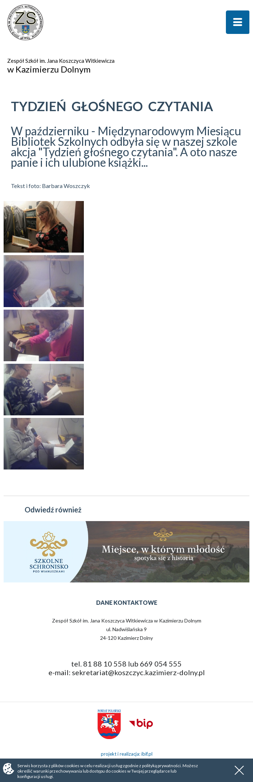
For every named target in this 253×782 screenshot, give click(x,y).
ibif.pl (147, 754)
